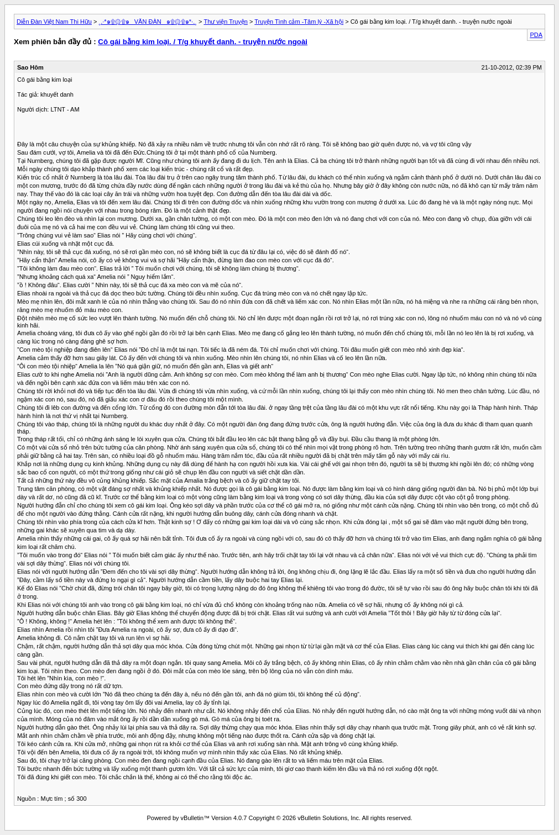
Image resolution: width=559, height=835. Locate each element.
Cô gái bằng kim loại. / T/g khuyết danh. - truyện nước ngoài (202, 42)
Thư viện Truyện (225, 21)
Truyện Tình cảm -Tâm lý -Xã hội (298, 21)
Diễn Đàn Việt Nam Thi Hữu (54, 21)
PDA (536, 34)
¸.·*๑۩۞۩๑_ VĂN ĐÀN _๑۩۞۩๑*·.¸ (148, 21)
